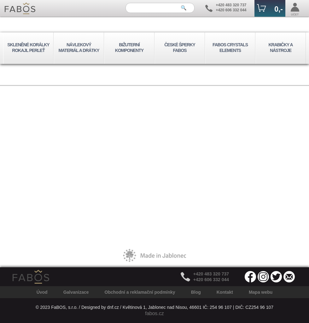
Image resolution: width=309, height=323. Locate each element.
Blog (196, 292)
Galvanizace (76, 292)
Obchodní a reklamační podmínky (140, 292)
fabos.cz (154, 313)
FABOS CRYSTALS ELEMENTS (230, 47)
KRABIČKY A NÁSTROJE (280, 47)
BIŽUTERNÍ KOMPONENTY (129, 47)
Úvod (42, 292)
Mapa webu (260, 292)
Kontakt (225, 292)
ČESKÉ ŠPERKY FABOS (179, 47)
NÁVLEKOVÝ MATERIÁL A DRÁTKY (78, 47)
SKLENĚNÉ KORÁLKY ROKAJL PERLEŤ (28, 47)
